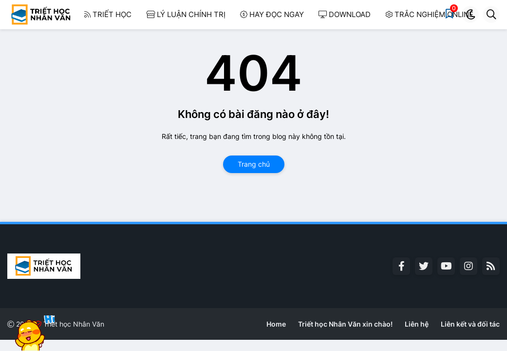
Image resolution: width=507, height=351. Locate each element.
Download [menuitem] (345, 14)
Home (276, 324)
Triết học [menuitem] (107, 14)
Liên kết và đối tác (470, 324)
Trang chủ (254, 164)
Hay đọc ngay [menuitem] (272, 14)
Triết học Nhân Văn (73, 324)
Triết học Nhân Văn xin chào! (345, 324)
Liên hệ (417, 324)
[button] (470, 14)
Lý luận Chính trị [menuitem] (185, 14)
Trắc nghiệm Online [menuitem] (429, 14)
